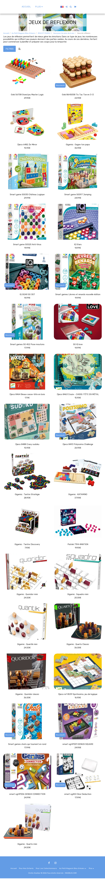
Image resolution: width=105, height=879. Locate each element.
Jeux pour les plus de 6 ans (63, 33)
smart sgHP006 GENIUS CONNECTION (27, 795)
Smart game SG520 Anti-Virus (27, 244)
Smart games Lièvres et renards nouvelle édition (77, 294)
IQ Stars (78, 244)
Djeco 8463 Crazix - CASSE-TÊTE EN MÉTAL (78, 394)
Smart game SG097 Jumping (77, 194)
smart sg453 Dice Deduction (77, 795)
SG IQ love (78, 344)
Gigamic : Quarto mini (27, 845)
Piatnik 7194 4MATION (77, 545)
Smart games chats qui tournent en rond (27, 744)
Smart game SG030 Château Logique (27, 194)
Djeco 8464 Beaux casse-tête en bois (27, 394)
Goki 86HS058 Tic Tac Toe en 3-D (78, 94)
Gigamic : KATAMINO (77, 494)
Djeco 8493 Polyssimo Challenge (77, 444)
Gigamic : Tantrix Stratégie (27, 494)
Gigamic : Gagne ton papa (78, 144)
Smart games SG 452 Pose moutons (27, 344)
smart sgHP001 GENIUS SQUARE (77, 744)
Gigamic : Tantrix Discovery (27, 545)
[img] (27, 72)
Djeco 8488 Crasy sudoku (27, 444)
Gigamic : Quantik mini (27, 644)
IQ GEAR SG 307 (27, 294)
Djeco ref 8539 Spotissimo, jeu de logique (77, 695)
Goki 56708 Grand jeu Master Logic (27, 94)
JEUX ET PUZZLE (44, 33)
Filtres (10, 49)
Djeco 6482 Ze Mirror (27, 144)
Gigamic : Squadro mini (77, 594)
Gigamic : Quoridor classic (27, 695)
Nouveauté (60, 85)
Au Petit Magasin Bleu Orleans (23, 33)
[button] (73, 7)
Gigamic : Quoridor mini (27, 594)
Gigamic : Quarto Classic (78, 644)
